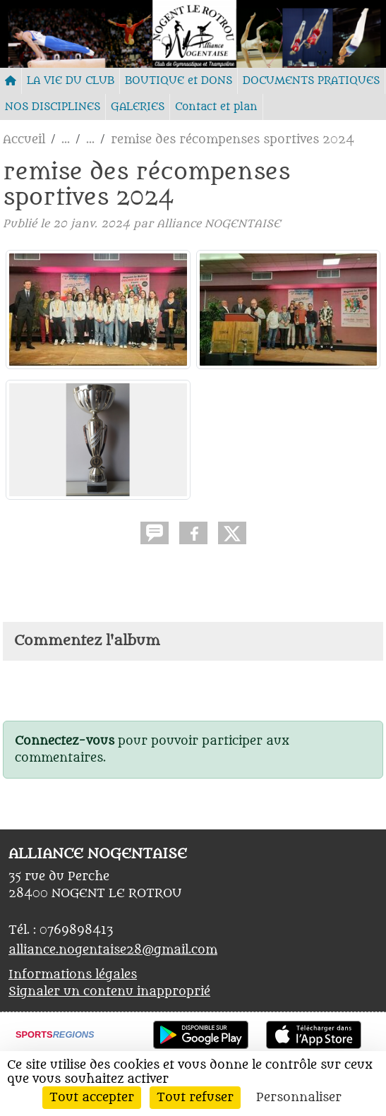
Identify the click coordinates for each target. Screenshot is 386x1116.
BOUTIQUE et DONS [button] (178, 81)
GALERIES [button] (137, 107)
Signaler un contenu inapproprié (109, 992)
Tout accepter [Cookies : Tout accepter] (91, 1098)
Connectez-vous (64, 741)
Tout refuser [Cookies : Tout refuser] (195, 1098)
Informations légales (72, 975)
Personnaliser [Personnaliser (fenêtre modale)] (299, 1098)
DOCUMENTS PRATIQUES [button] (311, 81)
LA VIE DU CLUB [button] (70, 81)
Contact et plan (216, 107)
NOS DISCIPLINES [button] (52, 107)
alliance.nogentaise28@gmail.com (112, 950)
